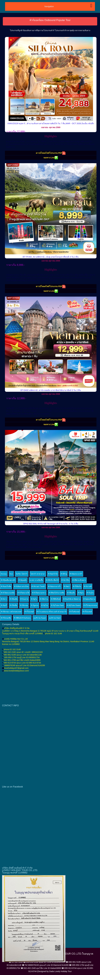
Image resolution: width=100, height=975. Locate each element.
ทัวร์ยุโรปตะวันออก (73, 605)
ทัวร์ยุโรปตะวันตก (57, 605)
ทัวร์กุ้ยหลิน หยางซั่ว (8, 580)
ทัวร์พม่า (67, 586)
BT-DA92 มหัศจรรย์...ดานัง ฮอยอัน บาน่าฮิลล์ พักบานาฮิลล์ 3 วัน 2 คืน (51, 390)
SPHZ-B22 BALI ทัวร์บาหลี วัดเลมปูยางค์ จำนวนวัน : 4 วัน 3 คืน (50, 523)
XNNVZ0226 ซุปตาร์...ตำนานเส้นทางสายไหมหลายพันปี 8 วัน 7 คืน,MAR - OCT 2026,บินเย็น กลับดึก (50, 123)
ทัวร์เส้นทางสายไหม (21, 586)
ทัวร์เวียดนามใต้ (23, 593)
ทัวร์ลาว (4, 599)
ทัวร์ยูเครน (34, 605)
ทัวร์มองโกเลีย (6, 586)
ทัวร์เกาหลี (87, 586)
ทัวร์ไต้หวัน (77, 586)
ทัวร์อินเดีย (71, 593)
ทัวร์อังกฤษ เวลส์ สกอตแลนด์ (11, 612)
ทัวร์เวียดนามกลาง (39, 593)
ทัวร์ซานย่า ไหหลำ (38, 586)
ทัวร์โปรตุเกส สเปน (90, 605)
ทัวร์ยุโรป (44, 605)
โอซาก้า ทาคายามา (38, 574)
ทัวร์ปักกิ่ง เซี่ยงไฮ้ (52, 580)
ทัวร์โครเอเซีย (6, 618)
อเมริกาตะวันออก (39, 618)
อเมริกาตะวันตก (55, 618)
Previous (4, 574)
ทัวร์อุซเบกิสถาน (89, 599)
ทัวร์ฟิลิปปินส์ (55, 599)
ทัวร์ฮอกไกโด (53, 574)
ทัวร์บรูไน (90, 593)
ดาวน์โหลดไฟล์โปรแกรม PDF (51, 153)
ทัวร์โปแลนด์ (29, 612)
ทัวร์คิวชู (64, 574)
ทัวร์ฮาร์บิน (65, 580)
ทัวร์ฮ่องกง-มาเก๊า (54, 586)
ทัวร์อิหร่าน (44, 599)
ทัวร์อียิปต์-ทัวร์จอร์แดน (22, 618)
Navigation (49, 6)
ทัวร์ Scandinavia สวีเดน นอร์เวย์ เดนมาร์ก (52, 612)
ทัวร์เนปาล (24, 599)
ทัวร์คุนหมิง (22, 580)
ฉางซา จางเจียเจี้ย (36, 580)
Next (11, 574)
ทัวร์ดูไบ (81, 593)
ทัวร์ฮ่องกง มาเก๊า (76, 574)
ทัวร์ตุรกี (4, 605)
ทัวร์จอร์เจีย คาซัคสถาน (71, 599)
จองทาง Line (50, 157)
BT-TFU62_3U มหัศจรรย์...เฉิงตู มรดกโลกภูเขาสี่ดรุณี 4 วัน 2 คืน (51, 257)
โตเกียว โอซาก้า (22, 574)
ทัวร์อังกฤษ (24, 605)
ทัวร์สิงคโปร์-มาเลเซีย (56, 593)
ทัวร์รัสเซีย (13, 605)
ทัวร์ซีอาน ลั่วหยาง (79, 580)
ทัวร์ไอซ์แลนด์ (74, 612)
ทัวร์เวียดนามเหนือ (7, 593)
